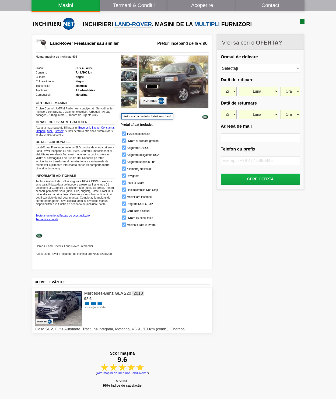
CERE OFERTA (260, 179)
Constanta (107, 127)
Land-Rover (53, 246)
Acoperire (202, 5)
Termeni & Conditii (134, 5)
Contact (270, 5)
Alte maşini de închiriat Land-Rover (122, 373)
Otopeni (41, 131)
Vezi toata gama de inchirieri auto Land (147, 116)
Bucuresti (84, 127)
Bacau (95, 127)
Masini (65, 5)
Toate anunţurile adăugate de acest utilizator (63, 215)
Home (39, 246)
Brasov (59, 131)
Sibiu (50, 131)
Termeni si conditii (47, 219)
